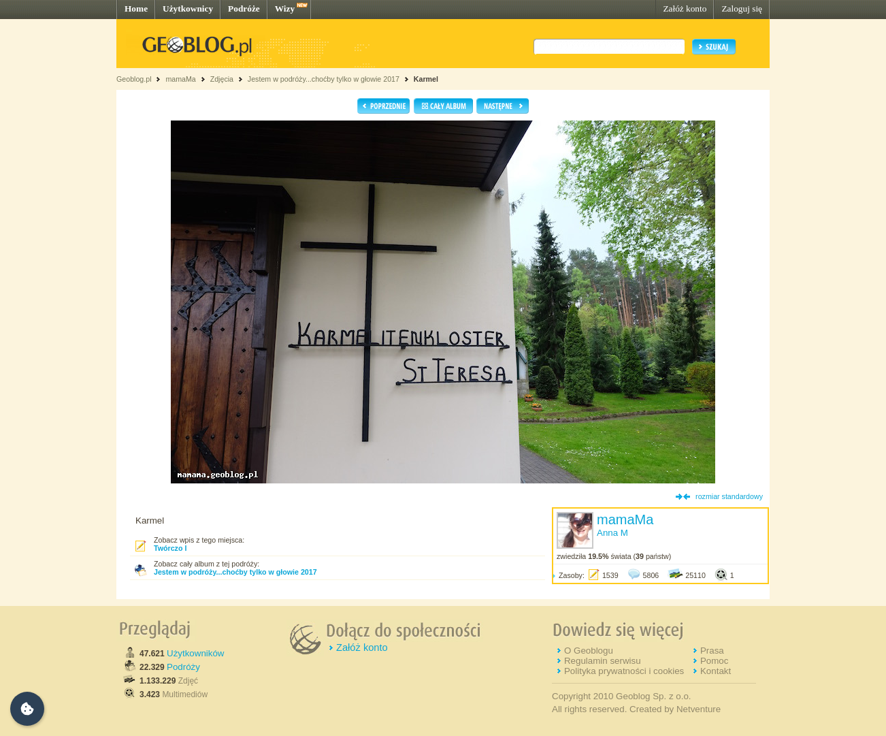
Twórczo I (170, 548)
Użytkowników (195, 653)
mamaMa (180, 79)
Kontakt (715, 671)
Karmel (426, 79)
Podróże (244, 8)
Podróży (183, 667)
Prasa (712, 650)
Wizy (285, 8)
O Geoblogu (588, 650)
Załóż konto (684, 8)
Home (136, 8)
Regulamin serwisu (602, 661)
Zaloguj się (741, 8)
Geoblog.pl (134, 79)
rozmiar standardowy (729, 496)
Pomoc (714, 661)
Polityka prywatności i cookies (624, 671)
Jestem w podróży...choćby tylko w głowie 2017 (323, 79)
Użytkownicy (188, 8)
